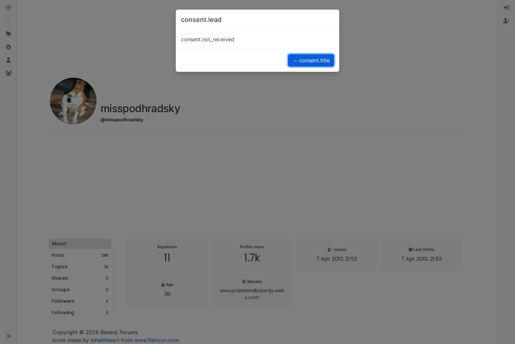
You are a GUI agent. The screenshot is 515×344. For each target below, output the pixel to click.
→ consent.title (311, 60)
